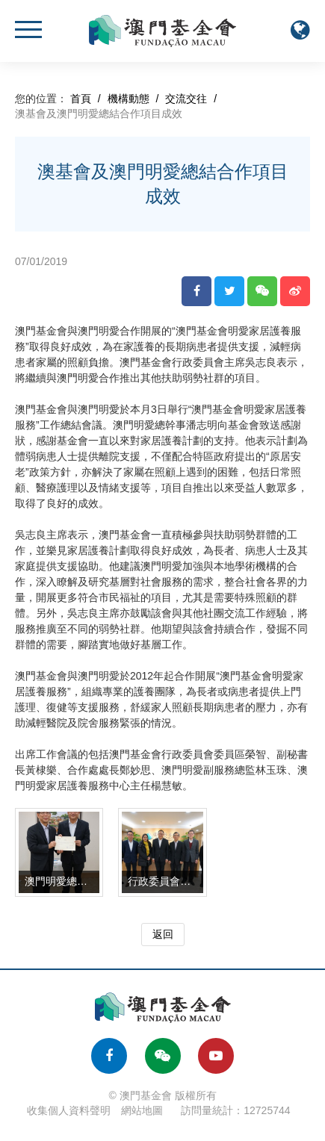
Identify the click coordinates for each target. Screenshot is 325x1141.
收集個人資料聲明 (69, 1110)
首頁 (80, 99)
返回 (162, 934)
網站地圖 (142, 1110)
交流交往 (186, 99)
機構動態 (128, 99)
